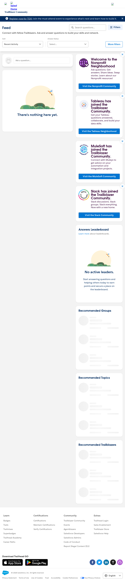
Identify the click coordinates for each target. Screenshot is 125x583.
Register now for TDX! (20, 18)
